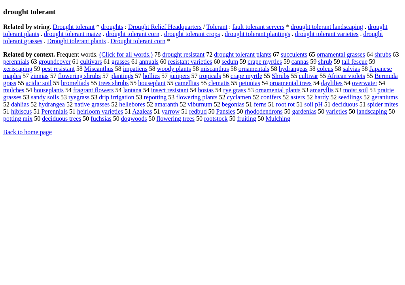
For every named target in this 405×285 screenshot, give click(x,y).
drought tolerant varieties (327, 33)
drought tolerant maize (72, 33)
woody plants (174, 68)
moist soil (355, 90)
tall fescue (354, 61)
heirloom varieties (100, 111)
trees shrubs (113, 83)
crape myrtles (265, 61)
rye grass (234, 90)
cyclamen (239, 97)
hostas (206, 90)
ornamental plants (278, 90)
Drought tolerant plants (76, 41)
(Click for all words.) (126, 54)
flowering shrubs (79, 75)
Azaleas (142, 111)
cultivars (91, 61)
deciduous (345, 104)
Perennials (54, 111)
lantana (132, 90)
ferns (260, 104)
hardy (321, 97)
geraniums (384, 97)
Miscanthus (99, 68)
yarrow (171, 111)
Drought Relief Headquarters (165, 26)
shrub (325, 61)
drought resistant (183, 54)
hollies (151, 75)
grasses (121, 61)
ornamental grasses (341, 54)
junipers (179, 75)
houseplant (151, 83)
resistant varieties (190, 61)
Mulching (277, 118)
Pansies (225, 111)
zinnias (39, 75)
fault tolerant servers (258, 26)
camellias (187, 83)
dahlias (20, 104)
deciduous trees (61, 118)
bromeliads (75, 83)
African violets (346, 75)
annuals (149, 61)
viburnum (200, 104)
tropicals (210, 75)
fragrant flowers (93, 90)
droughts (112, 26)
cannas (300, 61)
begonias (233, 104)
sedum (229, 61)
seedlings (350, 97)
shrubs (383, 54)
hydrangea (51, 104)
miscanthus (215, 68)
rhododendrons (264, 111)
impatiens (135, 68)
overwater (364, 83)
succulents (294, 54)
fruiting (246, 118)
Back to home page (27, 132)
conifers (271, 97)
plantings (122, 75)
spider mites (382, 104)
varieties (336, 111)
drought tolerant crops (192, 33)
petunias (249, 83)
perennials (16, 61)
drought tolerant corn (132, 33)
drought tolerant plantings (257, 33)
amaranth (166, 104)
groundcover (55, 61)
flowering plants (196, 97)
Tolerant (216, 26)
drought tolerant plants (242, 54)
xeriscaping (17, 68)
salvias (351, 68)
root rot (285, 104)
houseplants (49, 90)
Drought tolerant (74, 26)
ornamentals (253, 68)
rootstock (216, 118)
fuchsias (101, 118)
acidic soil (38, 83)
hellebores (132, 104)
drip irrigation (116, 97)
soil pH (313, 104)
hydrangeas (293, 68)
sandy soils (45, 97)
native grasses (92, 104)
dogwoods (134, 118)
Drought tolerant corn (138, 41)
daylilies (332, 83)
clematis (218, 83)
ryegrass (78, 97)
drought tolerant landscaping (327, 26)
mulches (13, 90)
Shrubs (280, 75)
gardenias (304, 111)
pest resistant (58, 68)
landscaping (372, 111)
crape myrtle (246, 75)
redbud (197, 111)
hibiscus (21, 111)
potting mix (17, 118)
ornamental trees (291, 83)
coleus (325, 68)
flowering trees (176, 118)
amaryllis (322, 90)
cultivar (308, 75)
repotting (155, 97)
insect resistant (170, 90)
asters (298, 97)
